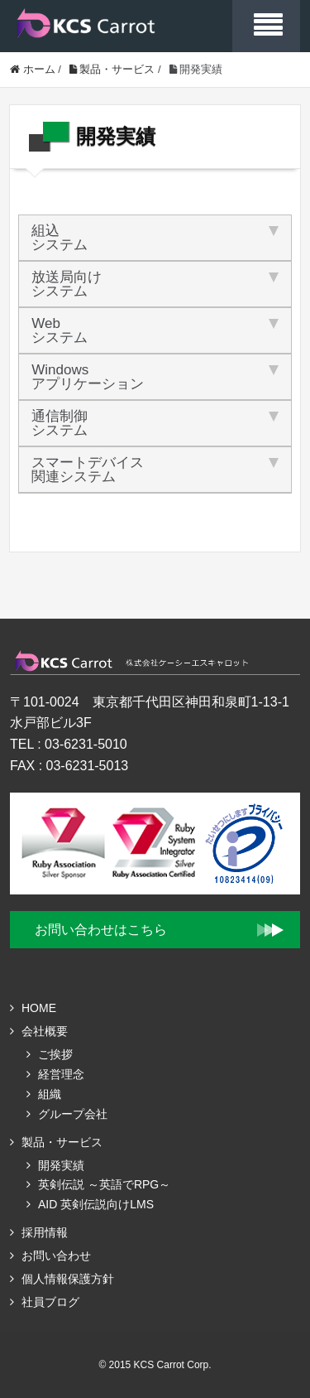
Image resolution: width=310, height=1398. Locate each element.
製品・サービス (62, 1142)
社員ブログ (50, 1302)
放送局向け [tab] (155, 284)
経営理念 (61, 1074)
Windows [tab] (155, 377)
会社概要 (44, 1031)
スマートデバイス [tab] (155, 469)
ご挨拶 (55, 1054)
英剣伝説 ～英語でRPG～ (104, 1184)
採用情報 (44, 1232)
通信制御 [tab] (155, 423)
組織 (49, 1094)
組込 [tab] (155, 238)
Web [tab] (155, 330)
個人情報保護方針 (67, 1279)
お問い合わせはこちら (101, 930)
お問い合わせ (56, 1255)
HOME (38, 1008)
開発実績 (61, 1165)
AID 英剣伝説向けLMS (96, 1204)
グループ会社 (72, 1114)
